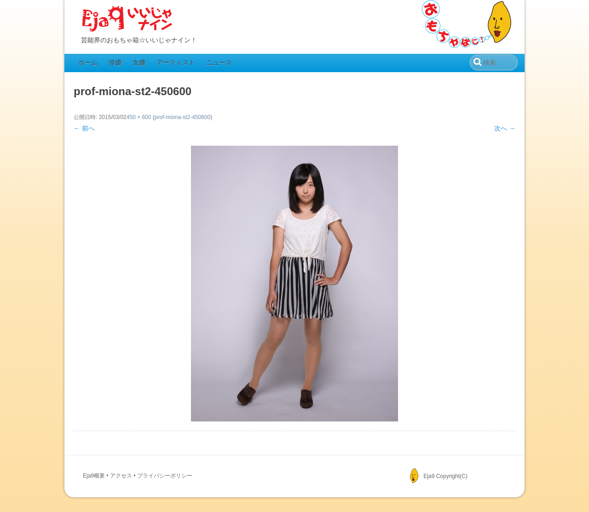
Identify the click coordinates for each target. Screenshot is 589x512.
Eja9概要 (94, 475)
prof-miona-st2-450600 (182, 117)
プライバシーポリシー (164, 475)
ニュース (219, 62)
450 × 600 (139, 117)
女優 (139, 62)
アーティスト (175, 62)
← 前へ (84, 128)
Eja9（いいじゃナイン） (127, 19)
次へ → (504, 128)
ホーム (88, 62)
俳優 (115, 62)
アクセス (121, 475)
